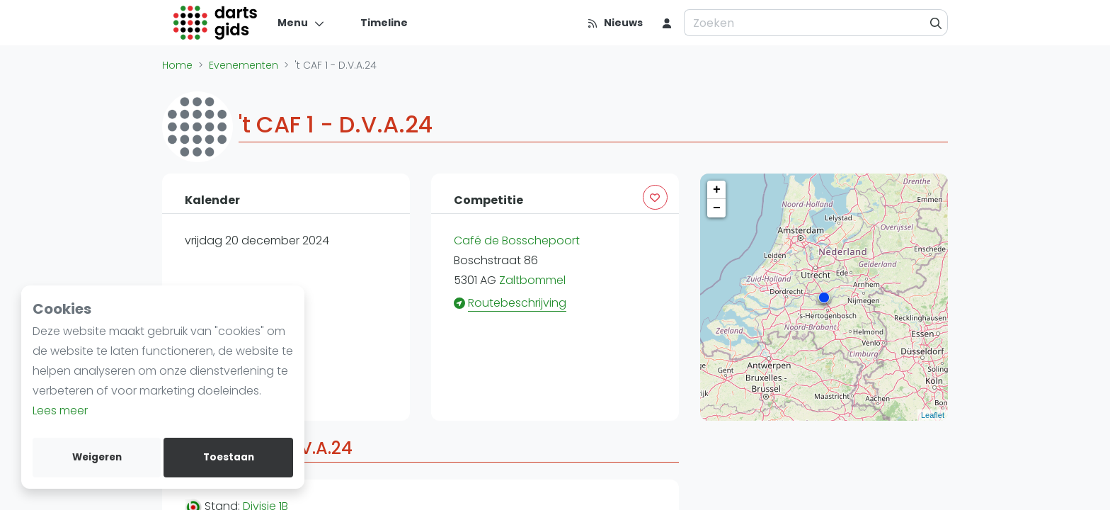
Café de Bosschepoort (517, 240)
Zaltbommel (532, 280)
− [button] (717, 208)
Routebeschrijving (517, 303)
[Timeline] (375, 22)
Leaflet (932, 415)
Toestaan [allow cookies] (228, 457)
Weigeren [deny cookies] (97, 457)
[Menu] (301, 22)
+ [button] (717, 189)
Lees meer (60, 410)
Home (177, 65)
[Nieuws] (614, 22)
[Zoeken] (936, 22)
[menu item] (667, 22)
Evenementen (243, 65)
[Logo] (215, 22)
